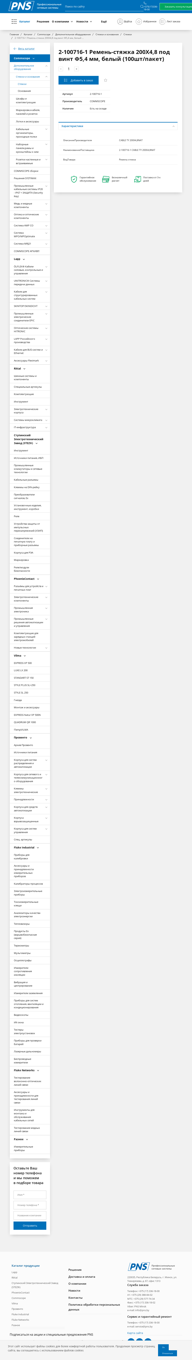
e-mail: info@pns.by (138, 1310)
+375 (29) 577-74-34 (144, 1298)
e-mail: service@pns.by (140, 1326)
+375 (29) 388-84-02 (141, 1294)
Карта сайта (135, 1333)
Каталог (24, 21)
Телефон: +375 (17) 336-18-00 (143, 1291)
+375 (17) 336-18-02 (144, 1302)
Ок (163, 1347)
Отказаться (167, 1353)
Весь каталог (26, 48)
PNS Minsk (140, 1306)
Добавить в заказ (81, 80)
